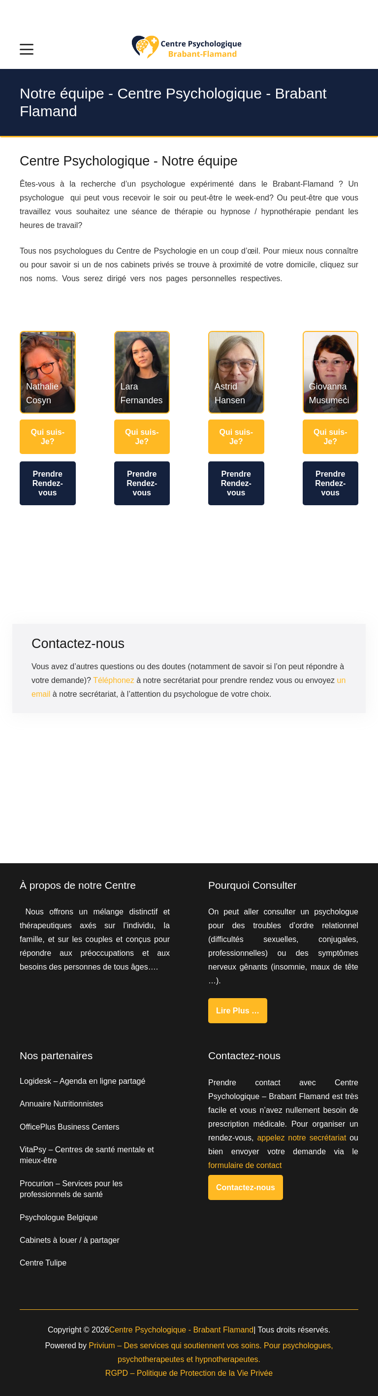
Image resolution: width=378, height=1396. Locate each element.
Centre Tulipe (43, 1263)
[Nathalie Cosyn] (48, 372)
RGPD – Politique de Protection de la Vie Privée (189, 1373)
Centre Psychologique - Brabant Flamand (181, 1330)
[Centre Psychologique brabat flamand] (189, 49)
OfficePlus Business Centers (69, 1127)
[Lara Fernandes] (142, 372)
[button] (26, 49)
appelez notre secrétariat (301, 1138)
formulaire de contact (245, 1165)
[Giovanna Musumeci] (331, 372)
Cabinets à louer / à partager (70, 1240)
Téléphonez (113, 680)
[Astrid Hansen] (236, 372)
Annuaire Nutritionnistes (61, 1104)
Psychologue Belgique (58, 1217)
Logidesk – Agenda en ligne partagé (82, 1081)
